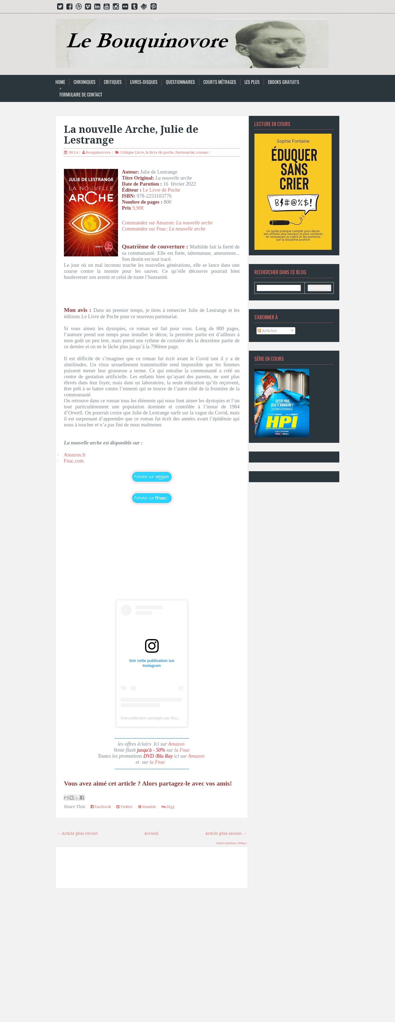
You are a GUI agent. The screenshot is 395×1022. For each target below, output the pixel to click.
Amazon (177, 744)
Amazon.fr (75, 455)
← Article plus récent (77, 833)
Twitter (124, 807)
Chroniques (84, 82)
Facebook (101, 807)
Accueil (151, 833)
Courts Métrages (219, 82)
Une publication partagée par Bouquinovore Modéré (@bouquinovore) (180, 718)
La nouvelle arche (188, 229)
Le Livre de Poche (161, 190)
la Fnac (182, 750)
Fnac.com (74, 461)
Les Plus (252, 82)
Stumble (147, 807)
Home (60, 82)
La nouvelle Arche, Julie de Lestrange (131, 135)
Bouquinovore (98, 152)
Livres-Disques (143, 82)
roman (202, 152)
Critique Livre (132, 152)
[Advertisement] (151, 954)
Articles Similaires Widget (231, 843)
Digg (168, 807)
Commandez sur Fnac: (145, 229)
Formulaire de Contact (81, 95)
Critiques (113, 82)
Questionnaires (180, 82)
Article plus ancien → (226, 833)
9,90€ (138, 208)
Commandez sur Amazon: (168, 223)
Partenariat (184, 152)
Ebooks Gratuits (283, 82)
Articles (267, 331)
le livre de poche (160, 152)
